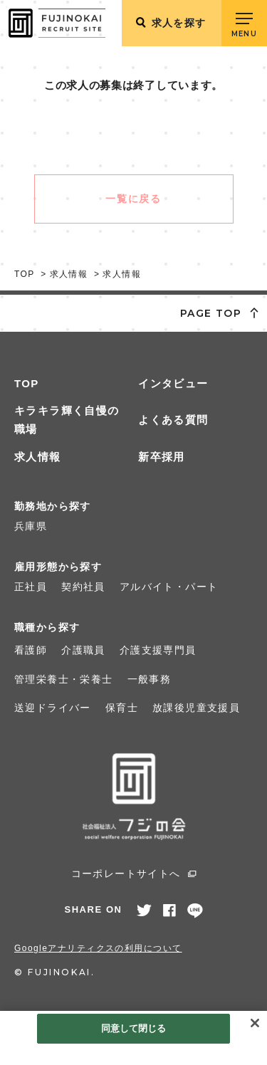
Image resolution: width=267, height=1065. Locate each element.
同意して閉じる (134, 1028)
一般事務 (149, 679)
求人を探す (179, 22)
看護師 (30, 650)
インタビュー (173, 383)
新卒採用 (161, 457)
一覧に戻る (133, 198)
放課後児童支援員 (196, 707)
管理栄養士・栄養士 (63, 679)
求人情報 (37, 457)
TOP (26, 383)
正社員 (30, 586)
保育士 (121, 707)
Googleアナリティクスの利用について (98, 948)
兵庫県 (30, 526)
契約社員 (83, 586)
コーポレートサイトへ (126, 873)
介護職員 (83, 650)
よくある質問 (173, 420)
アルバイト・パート (169, 586)
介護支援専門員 (158, 650)
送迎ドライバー (52, 707)
